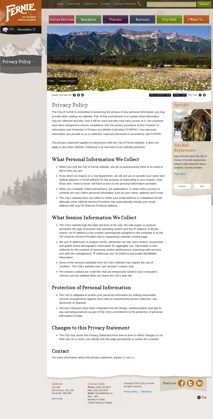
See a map (57, 398)
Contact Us (90, 4)
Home (51, 81)
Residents (88, 19)
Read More (180, 173)
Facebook (74, 95)
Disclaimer (146, 391)
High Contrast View (160, 95)
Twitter (78, 95)
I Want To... (196, 19)
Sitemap (105, 4)
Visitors (115, 19)
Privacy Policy (131, 391)
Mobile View (180, 95)
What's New (73, 4)
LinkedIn (82, 95)
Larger (204, 95)
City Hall (169, 19)
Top (204, 397)
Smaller (200, 95)
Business (142, 19)
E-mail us (128, 357)
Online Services (61, 19)
